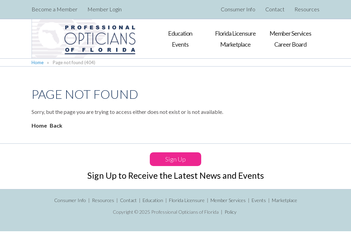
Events (259, 200)
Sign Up (175, 159)
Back (56, 125)
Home (38, 62)
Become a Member (54, 9)
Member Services (228, 200)
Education (153, 200)
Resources (306, 9)
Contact (275, 9)
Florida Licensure (187, 200)
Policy (231, 212)
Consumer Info (238, 9)
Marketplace (284, 200)
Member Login (104, 9)
